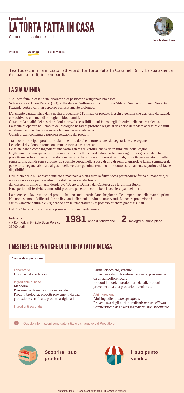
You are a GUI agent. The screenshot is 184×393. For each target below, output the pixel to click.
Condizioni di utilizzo (89, 390)
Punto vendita (56, 51)
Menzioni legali (66, 390)
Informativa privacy (115, 390)
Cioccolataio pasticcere (27, 258)
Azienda (33, 51)
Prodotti (13, 51)
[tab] (27, 258)
